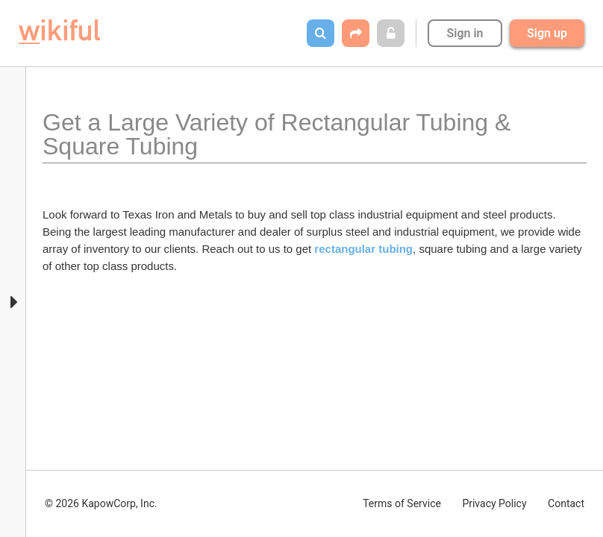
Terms (402, 503)
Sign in (464, 33)
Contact (566, 503)
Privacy (494, 503)
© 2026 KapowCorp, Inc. (101, 503)
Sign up (547, 33)
